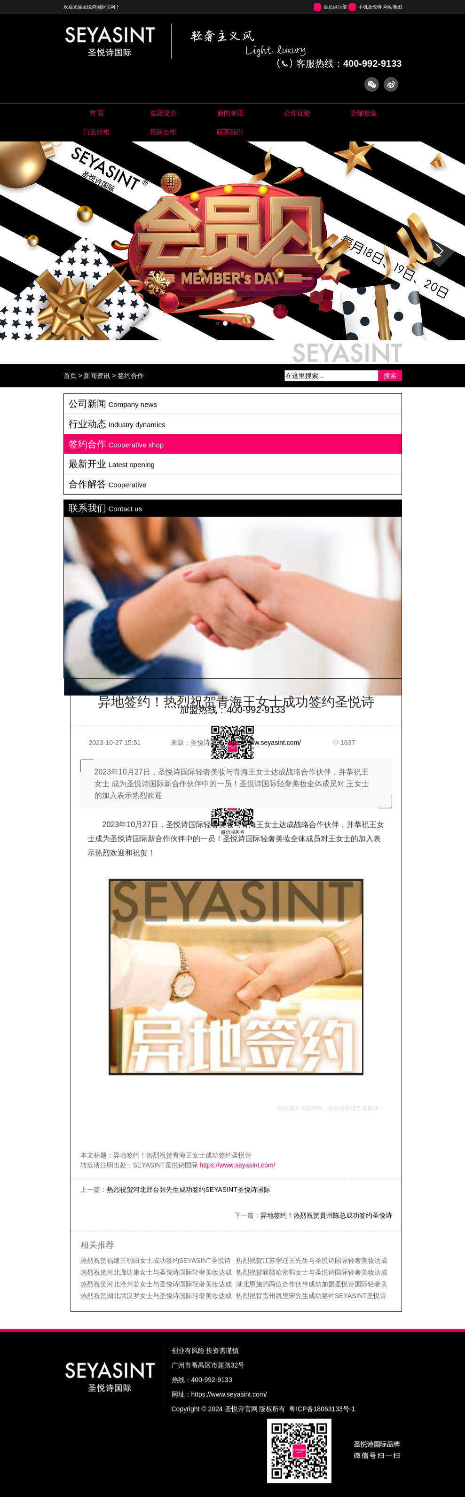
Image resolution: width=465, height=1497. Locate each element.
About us (164, 113)
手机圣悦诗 (370, 6)
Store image (364, 113)
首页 (70, 391)
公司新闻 (113, 1015)
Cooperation (163, 132)
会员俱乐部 (335, 6)
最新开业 (112, 1075)
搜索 (390, 391)
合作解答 (108, 1095)
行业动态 (117, 1035)
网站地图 (392, 6)
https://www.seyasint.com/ (263, 1353)
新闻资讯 (97, 391)
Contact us (230, 132)
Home (97, 113)
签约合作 (131, 391)
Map (97, 132)
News (231, 113)
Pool (297, 113)
